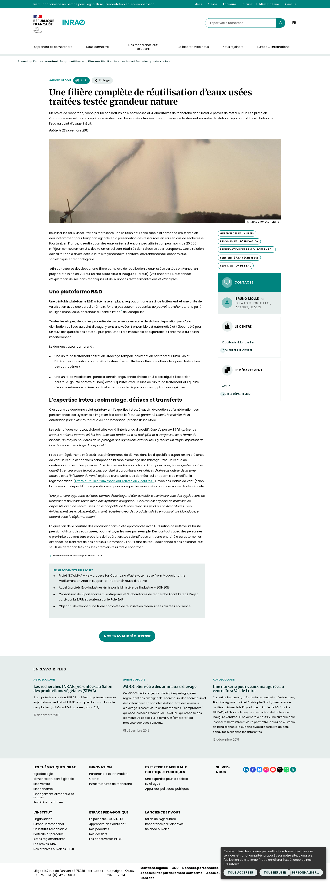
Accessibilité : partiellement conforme (171, 873)
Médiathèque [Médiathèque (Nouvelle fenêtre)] (269, 4)
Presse (212, 4)
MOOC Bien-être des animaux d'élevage (160, 687)
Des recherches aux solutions (143, 47)
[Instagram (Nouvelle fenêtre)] (266, 770)
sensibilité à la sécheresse (239, 257)
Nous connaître (97, 47)
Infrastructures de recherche (110, 784)
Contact (147, 878)
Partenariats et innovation (108, 774)
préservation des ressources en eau (246, 249)
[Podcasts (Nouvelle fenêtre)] (293, 770)
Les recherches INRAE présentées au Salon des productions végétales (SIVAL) (72, 689)
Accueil (23, 61)
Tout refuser (275, 872)
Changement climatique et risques (53, 796)
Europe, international (48, 824)
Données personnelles (200, 868)
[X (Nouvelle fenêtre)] (280, 770)
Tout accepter (240, 872)
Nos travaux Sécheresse (127, 636)
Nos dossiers (98, 834)
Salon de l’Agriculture (160, 819)
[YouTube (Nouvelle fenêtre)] (273, 770)
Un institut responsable (50, 829)
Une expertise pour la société (166, 779)
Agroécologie (60, 80)
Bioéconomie (43, 789)
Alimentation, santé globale (53, 779)
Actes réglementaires (49, 839)
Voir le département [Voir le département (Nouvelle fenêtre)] (238, 394)
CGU (175, 868)
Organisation (42, 819)
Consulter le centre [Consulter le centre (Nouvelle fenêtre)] (238, 350)
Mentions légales (154, 868)
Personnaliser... (305, 872)
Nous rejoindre (233, 47)
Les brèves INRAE (45, 844)
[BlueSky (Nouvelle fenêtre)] (259, 770)
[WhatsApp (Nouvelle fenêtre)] (286, 770)
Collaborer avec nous (193, 47)
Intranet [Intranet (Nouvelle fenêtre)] (248, 4)
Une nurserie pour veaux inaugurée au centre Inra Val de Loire (248, 689)
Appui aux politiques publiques (167, 789)
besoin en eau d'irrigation (239, 241)
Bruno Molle (250, 298)
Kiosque (290, 4)
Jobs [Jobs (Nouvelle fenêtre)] (198, 4)
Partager (102, 80)
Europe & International (273, 47)
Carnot (94, 779)
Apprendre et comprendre (53, 47)
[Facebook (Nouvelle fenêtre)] (253, 770)
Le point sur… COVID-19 (106, 819)
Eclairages (152, 784)
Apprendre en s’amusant (107, 824)
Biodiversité (41, 784)
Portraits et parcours (48, 834)
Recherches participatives (164, 824)
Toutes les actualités (48, 61)
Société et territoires (48, 802)
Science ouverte (157, 829)
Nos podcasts (99, 829)
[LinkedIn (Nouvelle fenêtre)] (246, 770)
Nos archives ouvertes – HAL (54, 849)
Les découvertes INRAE (105, 839)
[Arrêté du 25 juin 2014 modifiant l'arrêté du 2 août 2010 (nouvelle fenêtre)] (114, 481)
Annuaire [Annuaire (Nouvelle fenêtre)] (229, 4)
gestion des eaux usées (237, 233)
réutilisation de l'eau (235, 265)
